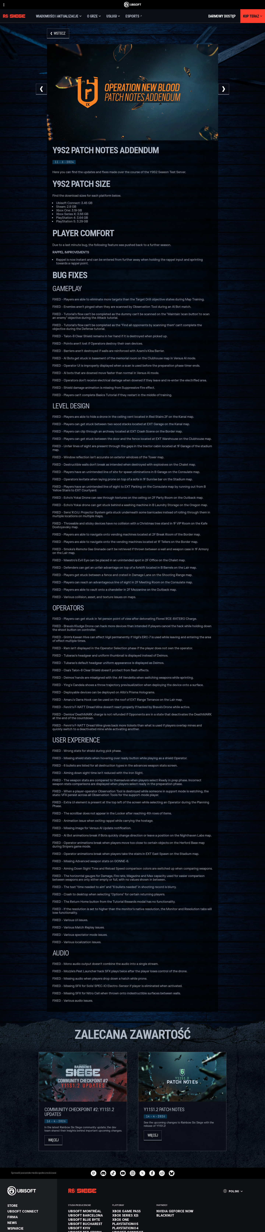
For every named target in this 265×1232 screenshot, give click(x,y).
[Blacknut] (176, 1215)
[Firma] (30, 1217)
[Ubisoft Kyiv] (88, 1228)
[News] (30, 1222)
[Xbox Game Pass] (132, 1211)
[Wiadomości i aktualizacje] (59, 16)
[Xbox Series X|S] (132, 1215)
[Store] (30, 1205)
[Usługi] (113, 16)
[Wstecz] (58, 34)
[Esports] (134, 16)
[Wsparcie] (30, 1228)
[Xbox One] (132, 1219)
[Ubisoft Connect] (30, 1211)
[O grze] (94, 16)
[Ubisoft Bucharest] (88, 1224)
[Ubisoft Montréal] (88, 1211)
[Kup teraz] (252, 16)
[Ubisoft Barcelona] (88, 1215)
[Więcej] (53, 1140)
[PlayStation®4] (132, 1228)
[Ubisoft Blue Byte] (88, 1219)
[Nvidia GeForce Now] (176, 1211)
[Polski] (233, 1191)
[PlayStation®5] (132, 1224)
